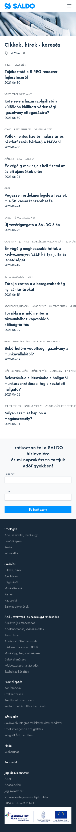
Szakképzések (14, 694)
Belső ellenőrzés (15, 659)
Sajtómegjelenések (17, 606)
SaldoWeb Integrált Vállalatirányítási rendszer (33, 723)
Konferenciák (13, 688)
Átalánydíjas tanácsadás (20, 623)
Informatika (11, 553)
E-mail (7, 491)
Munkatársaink (13, 588)
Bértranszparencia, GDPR (21, 647)
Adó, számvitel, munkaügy (21, 535)
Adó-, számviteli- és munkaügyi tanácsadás (32, 617)
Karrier (9, 594)
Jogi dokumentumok (17, 773)
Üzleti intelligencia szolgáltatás (24, 729)
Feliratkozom (38, 509)
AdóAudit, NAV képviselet (21, 641)
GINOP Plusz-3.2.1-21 (19, 803)
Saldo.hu (10, 564)
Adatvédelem (13, 785)
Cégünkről (11, 582)
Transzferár (12, 635)
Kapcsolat (11, 600)
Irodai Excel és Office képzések (25, 706)
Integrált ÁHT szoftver (19, 735)
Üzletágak (11, 529)
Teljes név (9, 474)
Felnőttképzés (13, 541)
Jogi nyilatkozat (14, 791)
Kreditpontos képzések (19, 700)
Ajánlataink (11, 576)
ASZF (8, 779)
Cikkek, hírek (13, 570)
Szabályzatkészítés (17, 671)
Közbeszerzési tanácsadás (22, 665)
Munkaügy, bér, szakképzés (22, 653)
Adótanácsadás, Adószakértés (24, 629)
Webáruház (12, 752)
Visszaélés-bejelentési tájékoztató (26, 797)
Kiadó (8, 547)
